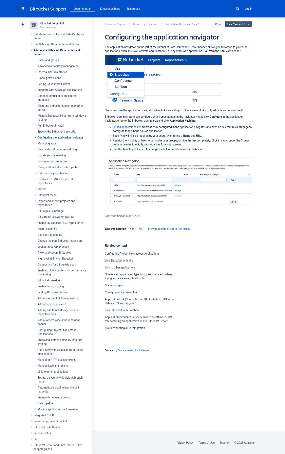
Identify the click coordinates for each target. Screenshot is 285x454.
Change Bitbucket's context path (57, 167)
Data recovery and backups (54, 173)
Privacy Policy (185, 442)
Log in (248, 8)
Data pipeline (45, 403)
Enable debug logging (51, 286)
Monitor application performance (58, 409)
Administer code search (52, 304)
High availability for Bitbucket (55, 258)
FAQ (36, 439)
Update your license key (52, 155)
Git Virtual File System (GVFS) (56, 216)
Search (238, 9)
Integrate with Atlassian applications (60, 89)
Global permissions (49, 78)
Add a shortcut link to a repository (58, 298)
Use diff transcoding (50, 234)
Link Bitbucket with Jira (119, 260)
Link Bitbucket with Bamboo (122, 310)
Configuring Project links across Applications (132, 253)
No (140, 228)
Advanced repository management (59, 66)
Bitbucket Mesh (47, 195)
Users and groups (48, 60)
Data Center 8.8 (239, 24)
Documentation (82, 8)
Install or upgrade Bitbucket (50, 421)
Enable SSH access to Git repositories (60, 222)
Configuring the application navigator (60, 137)
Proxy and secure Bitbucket (54, 252)
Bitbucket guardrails (50, 280)
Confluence (123, 350)
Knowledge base (110, 8)
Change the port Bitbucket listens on (60, 240)
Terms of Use (206, 442)
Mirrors (42, 189)
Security (224, 442)
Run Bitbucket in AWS (51, 125)
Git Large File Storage (51, 211)
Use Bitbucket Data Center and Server (56, 44)
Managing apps (47, 143)
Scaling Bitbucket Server (52, 292)
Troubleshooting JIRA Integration (125, 328)
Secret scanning (47, 228)
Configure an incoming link (121, 292)
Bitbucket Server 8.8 (52, 23)
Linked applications (124, 127)
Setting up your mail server (54, 84)
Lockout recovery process (53, 246)
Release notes (42, 433)
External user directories (52, 72)
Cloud (218, 24)
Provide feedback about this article (169, 228)
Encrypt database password (54, 397)
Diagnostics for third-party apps (57, 264)
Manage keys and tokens (53, 365)
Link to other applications (53, 371)
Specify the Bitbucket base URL (56, 131)
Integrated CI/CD (44, 415)
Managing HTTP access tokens (57, 359)
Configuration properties (52, 161)
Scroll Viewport (142, 350)
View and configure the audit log (57, 149)
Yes (132, 228)
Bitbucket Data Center (47, 427)
